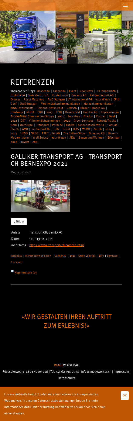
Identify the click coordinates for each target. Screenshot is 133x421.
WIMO (86, 129)
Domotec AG (97, 133)
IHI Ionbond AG (106, 91)
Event (72, 91)
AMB (25, 129)
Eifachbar (114, 137)
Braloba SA (18, 95)
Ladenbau (59, 91)
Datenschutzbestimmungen (56, 401)
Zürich (97, 129)
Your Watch (103, 99)
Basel (66, 129)
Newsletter (86, 91)
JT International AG (80, 99)
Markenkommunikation (98, 104)
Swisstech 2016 (38, 95)
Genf (112, 116)
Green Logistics (83, 120)
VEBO (34, 133)
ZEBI (35, 142)
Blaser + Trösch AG (92, 108)
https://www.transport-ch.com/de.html (56, 245)
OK (125, 395)
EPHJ (59, 112)
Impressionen (110, 112)
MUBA (30, 112)
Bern (14, 125)
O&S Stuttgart (28, 104)
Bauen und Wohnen (91, 137)
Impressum (121, 372)
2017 (49, 112)
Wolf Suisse (40, 137)
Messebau (43, 91)
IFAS (76, 129)
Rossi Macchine (34, 99)
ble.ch (15, 129)
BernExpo (26, 125)
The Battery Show (74, 133)
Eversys (15, 99)
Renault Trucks (106, 120)
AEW (72, 137)
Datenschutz (66, 378)
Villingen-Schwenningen (44, 120)
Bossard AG (78, 95)
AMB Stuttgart (56, 99)
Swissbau (74, 116)
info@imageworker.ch (96, 372)
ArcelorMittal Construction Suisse (32, 116)
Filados (88, 116)
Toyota (25, 142)
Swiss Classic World (91, 125)
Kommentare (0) (25, 273)
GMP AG (72, 108)
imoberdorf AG (40, 129)
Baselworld (72, 112)
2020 (60, 116)
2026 (14, 142)
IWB (40, 112)
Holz (56, 129)
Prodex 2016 (60, 95)
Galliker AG (90, 112)
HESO (24, 133)
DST (22, 120)
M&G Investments (22, 108)
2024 (108, 129)
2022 (67, 120)
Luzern (70, 125)
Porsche (57, 125)
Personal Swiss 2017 (50, 108)
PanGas (112, 125)
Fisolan (101, 116)
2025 (14, 133)
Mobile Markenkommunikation (60, 104)
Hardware (17, 112)
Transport (42, 125)
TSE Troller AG (51, 133)
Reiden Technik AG (102, 95)
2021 (14, 120)
